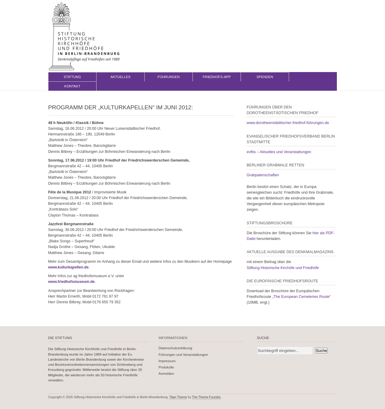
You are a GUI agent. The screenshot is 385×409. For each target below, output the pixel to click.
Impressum (167, 361)
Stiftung (72, 77)
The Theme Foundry (206, 397)
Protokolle (166, 367)
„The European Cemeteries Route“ (301, 297)
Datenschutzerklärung (175, 348)
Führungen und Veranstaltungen (183, 354)
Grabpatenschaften (263, 175)
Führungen (169, 77)
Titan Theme (178, 397)
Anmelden (166, 373)
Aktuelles (120, 77)
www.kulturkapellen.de (68, 267)
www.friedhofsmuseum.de (71, 282)
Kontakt (72, 86)
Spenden (265, 77)
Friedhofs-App (217, 77)
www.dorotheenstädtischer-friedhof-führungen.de (288, 123)
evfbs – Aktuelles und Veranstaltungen (279, 152)
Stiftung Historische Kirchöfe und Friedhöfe (283, 268)
